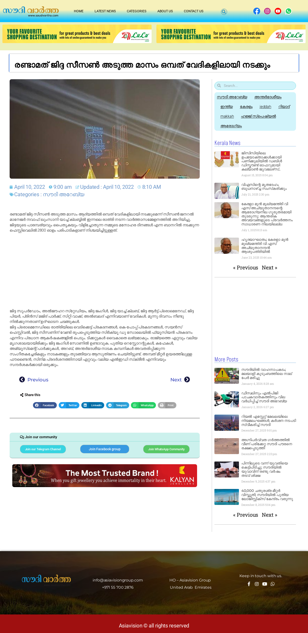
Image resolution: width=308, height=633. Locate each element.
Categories (136, 11)
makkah (227, 116)
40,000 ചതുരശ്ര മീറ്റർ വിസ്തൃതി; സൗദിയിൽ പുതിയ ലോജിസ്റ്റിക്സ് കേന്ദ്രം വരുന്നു (267, 494)
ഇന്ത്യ (226, 106)
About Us (165, 11)
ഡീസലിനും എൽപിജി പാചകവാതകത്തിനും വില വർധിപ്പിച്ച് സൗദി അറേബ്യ (264, 397)
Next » (269, 267)
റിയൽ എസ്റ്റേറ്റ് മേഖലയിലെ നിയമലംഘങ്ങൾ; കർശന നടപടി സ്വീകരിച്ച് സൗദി (268, 420)
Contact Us (193, 11)
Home (78, 11)
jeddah (265, 106)
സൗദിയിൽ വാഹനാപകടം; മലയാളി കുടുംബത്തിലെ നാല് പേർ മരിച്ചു (266, 373)
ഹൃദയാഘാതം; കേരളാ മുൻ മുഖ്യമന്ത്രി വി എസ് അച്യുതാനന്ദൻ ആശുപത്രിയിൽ (265, 245)
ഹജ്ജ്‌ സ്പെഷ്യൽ (258, 116)
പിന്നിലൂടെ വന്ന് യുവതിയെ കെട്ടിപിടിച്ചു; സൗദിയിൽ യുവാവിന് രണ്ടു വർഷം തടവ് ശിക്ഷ (264, 469)
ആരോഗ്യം (231, 126)
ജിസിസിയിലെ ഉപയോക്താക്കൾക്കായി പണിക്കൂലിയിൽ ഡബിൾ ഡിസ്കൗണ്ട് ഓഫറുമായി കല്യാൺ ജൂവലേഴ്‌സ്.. (261, 161)
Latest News (105, 11)
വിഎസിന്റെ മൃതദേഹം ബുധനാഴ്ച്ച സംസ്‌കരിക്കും (264, 186)
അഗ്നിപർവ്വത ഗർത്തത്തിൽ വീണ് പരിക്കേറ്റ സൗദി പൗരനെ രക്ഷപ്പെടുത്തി (266, 443)
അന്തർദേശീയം (268, 97)
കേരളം (246, 106)
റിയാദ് (284, 106)
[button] (224, 12)
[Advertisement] (105, 271)
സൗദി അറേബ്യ (63, 194)
